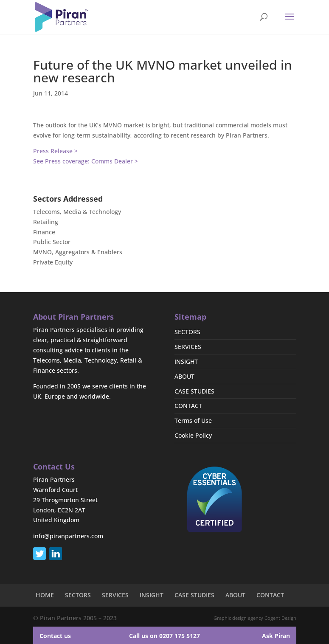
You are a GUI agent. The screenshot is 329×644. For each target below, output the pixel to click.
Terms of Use (193, 420)
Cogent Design (280, 618)
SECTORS (187, 332)
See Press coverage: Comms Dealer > (85, 161)
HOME (45, 595)
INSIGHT (186, 361)
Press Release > (55, 151)
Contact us (55, 636)
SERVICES (187, 347)
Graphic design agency (238, 618)
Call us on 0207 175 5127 (164, 636)
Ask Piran (276, 636)
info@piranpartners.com (68, 536)
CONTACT (188, 406)
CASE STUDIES (194, 391)
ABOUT (184, 376)
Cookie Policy (193, 435)
